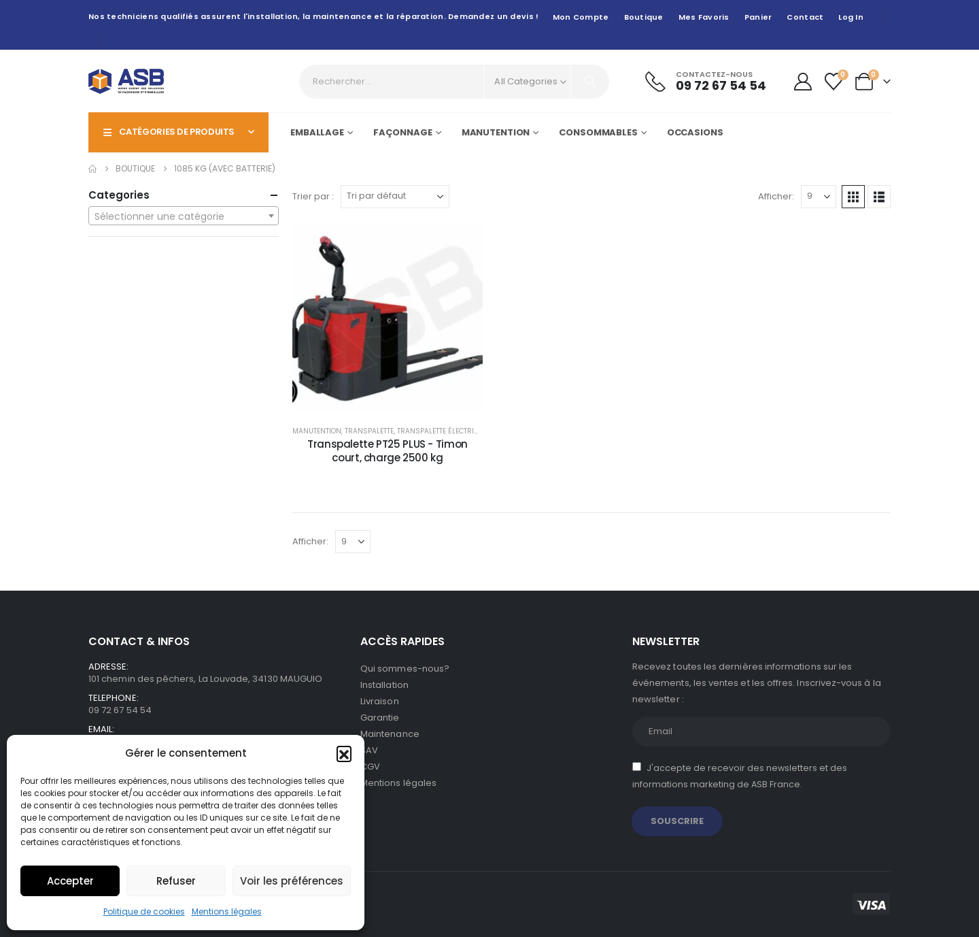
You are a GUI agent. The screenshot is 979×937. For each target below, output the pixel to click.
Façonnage (402, 132)
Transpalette (369, 431)
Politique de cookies (144, 911)
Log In (850, 17)
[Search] (590, 82)
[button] (344, 753)
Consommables (598, 132)
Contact (805, 17)
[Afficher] (818, 196)
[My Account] (802, 82)
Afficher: (776, 196)
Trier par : (313, 196)
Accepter (70, 881)
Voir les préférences (291, 881)
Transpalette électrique (442, 431)
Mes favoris (704, 17)
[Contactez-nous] (705, 81)
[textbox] (183, 216)
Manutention (496, 132)
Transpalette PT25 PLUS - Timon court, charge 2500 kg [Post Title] (387, 451)
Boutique (644, 17)
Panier (758, 17)
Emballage (317, 132)
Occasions (695, 132)
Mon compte (581, 17)
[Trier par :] (395, 196)
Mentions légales (227, 911)
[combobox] (183, 215)
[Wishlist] (833, 82)
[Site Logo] (126, 81)
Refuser (176, 881)
